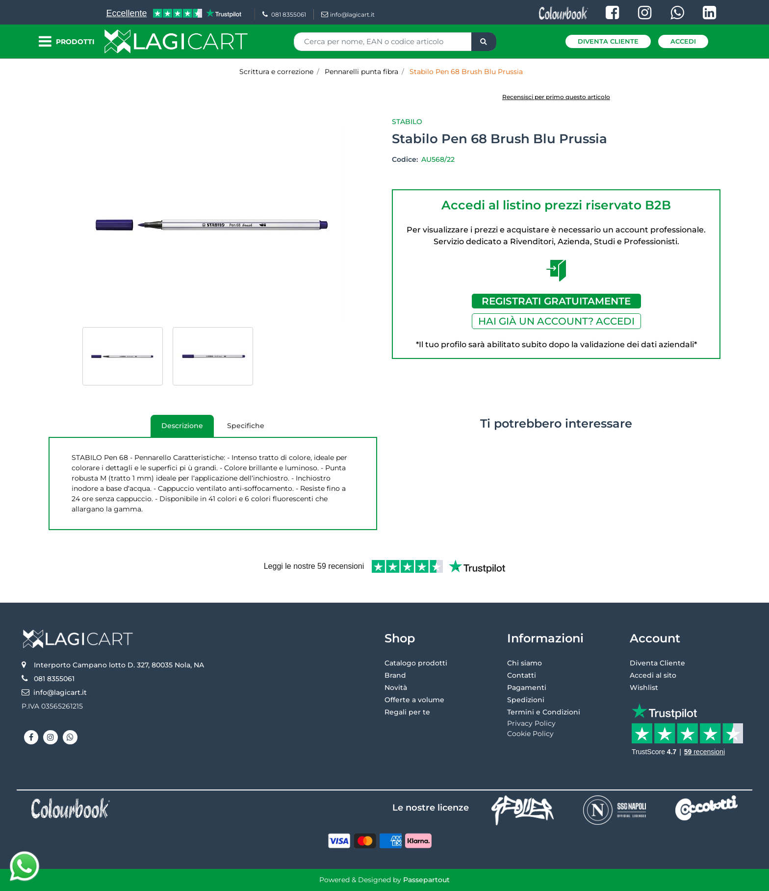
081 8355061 (284, 14)
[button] (483, 41)
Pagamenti (526, 687)
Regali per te (407, 712)
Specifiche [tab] (245, 425)
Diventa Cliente (608, 41)
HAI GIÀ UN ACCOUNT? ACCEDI (556, 321)
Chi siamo (524, 663)
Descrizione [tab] (177, 429)
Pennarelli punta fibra (361, 71)
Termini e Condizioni (543, 712)
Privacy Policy (531, 723)
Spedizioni (525, 699)
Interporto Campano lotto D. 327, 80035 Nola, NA (119, 665)
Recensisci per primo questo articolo (556, 97)
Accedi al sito (653, 675)
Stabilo (407, 121)
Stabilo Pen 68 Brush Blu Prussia (466, 71)
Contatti (521, 675)
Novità (395, 687)
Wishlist (644, 687)
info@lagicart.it (348, 14)
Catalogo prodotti (415, 663)
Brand (395, 675)
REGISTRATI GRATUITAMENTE (556, 301)
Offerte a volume (414, 699)
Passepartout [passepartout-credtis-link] (426, 879)
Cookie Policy (530, 733)
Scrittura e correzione (276, 71)
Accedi (683, 41)
